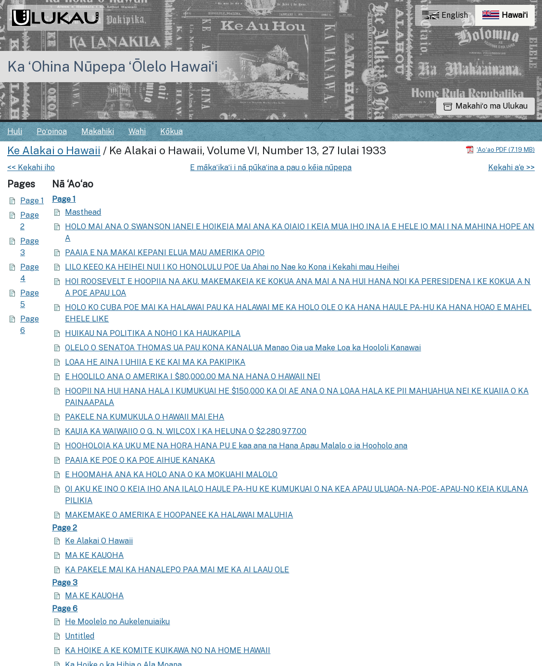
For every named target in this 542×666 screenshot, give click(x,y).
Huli (14, 131)
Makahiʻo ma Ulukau (485, 106)
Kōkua (171, 131)
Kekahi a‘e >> (511, 167)
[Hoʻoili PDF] (500, 149)
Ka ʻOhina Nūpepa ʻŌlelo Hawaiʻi (112, 66)
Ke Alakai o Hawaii (54, 150)
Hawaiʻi (508, 17)
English (445, 15)
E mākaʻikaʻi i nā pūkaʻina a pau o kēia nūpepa (271, 167)
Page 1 (32, 200)
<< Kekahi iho (31, 167)
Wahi (137, 131)
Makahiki (97, 131)
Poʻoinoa (52, 131)
